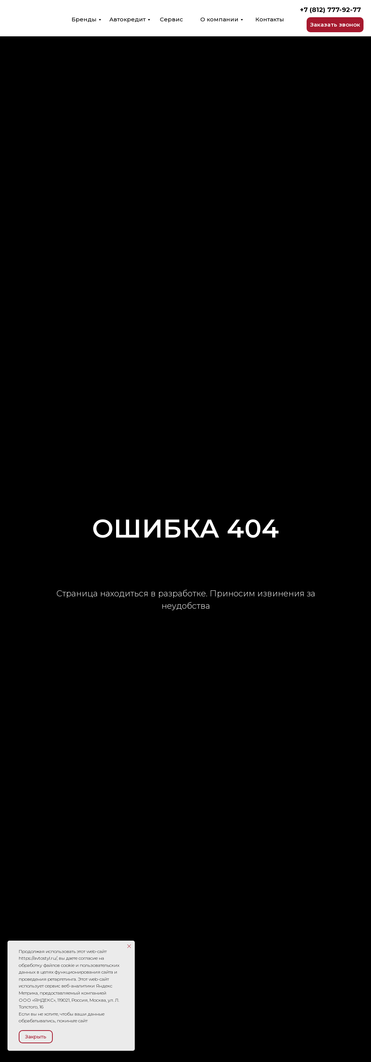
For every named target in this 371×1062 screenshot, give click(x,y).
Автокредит (127, 19)
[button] (335, 24)
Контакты (269, 19)
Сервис (171, 19)
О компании (219, 19)
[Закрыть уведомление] (129, 946)
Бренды (84, 19)
